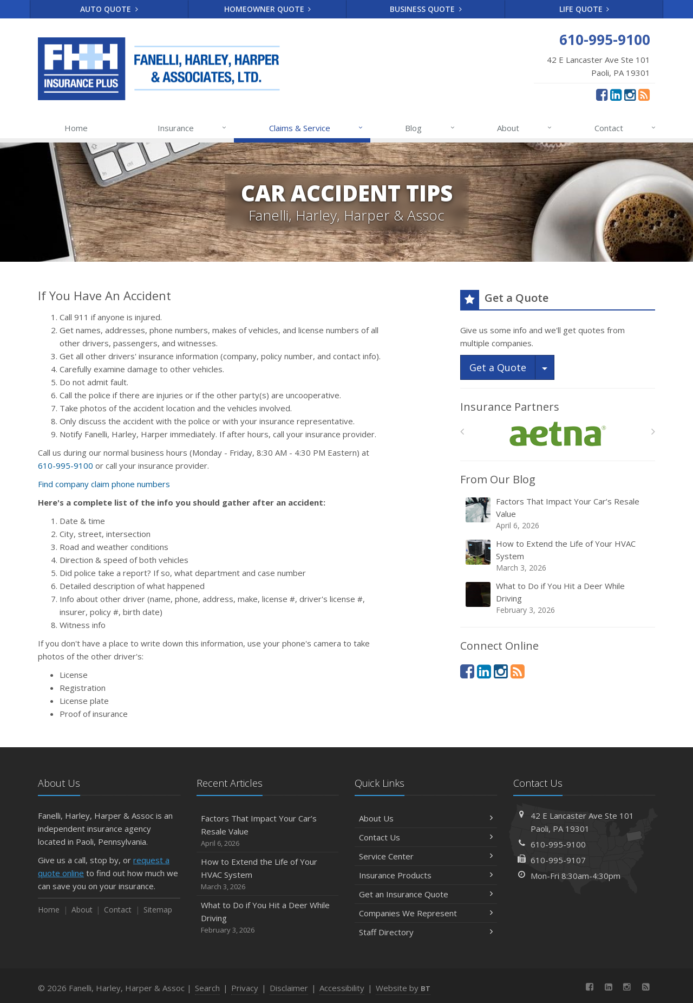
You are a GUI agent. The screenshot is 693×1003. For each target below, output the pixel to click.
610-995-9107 (558, 860)
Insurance (192, 128)
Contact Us (426, 837)
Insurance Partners (509, 406)
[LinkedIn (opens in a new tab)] (616, 94)
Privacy (244, 987)
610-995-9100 (65, 465)
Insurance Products (426, 875)
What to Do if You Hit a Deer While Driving (558, 598)
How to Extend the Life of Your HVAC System (558, 555)
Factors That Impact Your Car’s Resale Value (558, 513)
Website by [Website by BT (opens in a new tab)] (403, 987)
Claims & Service (316, 128)
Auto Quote (109, 9)
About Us (426, 818)
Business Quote (426, 9)
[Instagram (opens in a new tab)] (630, 94)
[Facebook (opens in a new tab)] (601, 94)
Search (207, 987)
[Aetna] (557, 434)
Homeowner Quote (267, 9)
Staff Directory (426, 932)
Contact (625, 128)
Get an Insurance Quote (426, 894)
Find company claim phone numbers (104, 483)
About (525, 128)
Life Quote (584, 9)
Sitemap (157, 909)
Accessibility (341, 987)
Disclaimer (289, 987)
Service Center (426, 856)
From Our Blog (497, 479)
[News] (644, 94)
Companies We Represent (426, 913)
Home (76, 127)
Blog (430, 128)
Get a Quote (497, 367)
